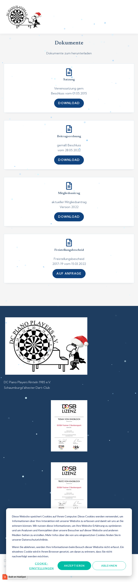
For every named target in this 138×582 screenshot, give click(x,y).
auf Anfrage (68, 273)
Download (69, 103)
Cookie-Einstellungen (41, 566)
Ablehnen (109, 565)
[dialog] (69, 542)
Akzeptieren (74, 565)
